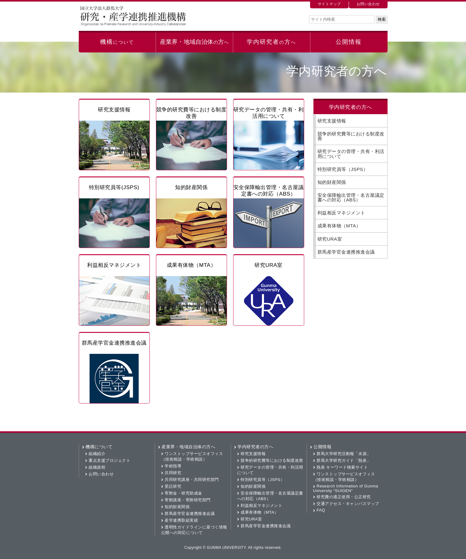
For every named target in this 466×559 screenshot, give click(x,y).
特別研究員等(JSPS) (114, 187)
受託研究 (173, 486)
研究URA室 (268, 265)
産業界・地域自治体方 (194, 42)
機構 (117, 42)
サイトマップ (329, 4)
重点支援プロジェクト (109, 460)
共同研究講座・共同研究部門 (192, 479)
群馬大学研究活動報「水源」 (344, 453)
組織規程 (97, 467)
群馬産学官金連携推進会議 (114, 343)
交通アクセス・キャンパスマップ (348, 503)
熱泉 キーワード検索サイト (342, 467)
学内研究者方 (271, 42)
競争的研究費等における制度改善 (191, 112)
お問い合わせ (368, 4)
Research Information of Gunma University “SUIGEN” (345, 488)
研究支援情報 (114, 109)
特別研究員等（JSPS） (342, 169)
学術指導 (173, 466)
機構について (99, 446)
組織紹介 (97, 453)
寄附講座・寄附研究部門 (188, 500)
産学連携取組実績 (181, 520)
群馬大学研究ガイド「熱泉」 (344, 460)
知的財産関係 (191, 187)
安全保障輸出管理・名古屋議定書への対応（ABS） (268, 190)
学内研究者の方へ (255, 446)
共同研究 (173, 472)
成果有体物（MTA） (191, 265)
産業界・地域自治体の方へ (188, 446)
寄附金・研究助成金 (183, 493)
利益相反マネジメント (114, 265)
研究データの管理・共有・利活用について (268, 112)
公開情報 (349, 42)
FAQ (321, 510)
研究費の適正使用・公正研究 (344, 497)
